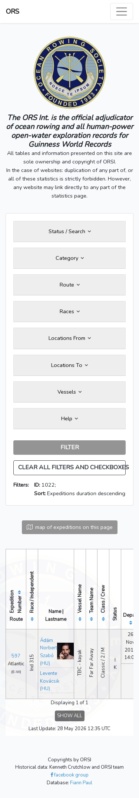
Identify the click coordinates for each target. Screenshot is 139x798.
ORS (12, 11)
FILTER (69, 447)
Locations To (69, 365)
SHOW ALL (69, 715)
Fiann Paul (81, 782)
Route (70, 284)
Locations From (70, 338)
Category (70, 258)
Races (70, 311)
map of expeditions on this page (70, 527)
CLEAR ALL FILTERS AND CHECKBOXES (72, 467)
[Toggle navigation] (121, 11)
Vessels (69, 391)
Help (69, 418)
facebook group (69, 775)
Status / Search (70, 231)
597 (15, 656)
